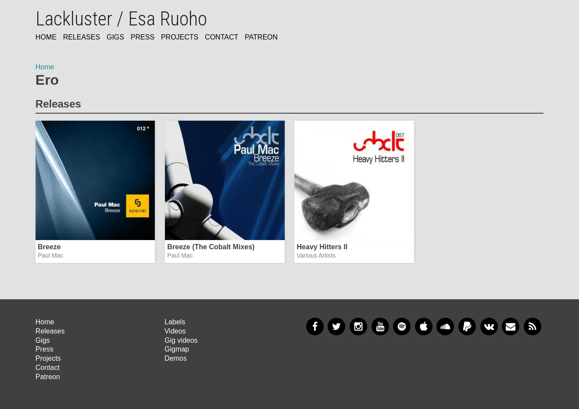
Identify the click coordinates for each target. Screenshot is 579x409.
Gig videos (181, 340)
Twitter (336, 326)
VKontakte (489, 326)
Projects (179, 37)
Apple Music (423, 326)
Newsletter (510, 326)
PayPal (467, 326)
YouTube (380, 326)
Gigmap (176, 349)
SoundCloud (445, 326)
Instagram (358, 326)
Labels (174, 322)
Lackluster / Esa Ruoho (121, 18)
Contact (221, 37)
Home (46, 37)
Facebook (315, 326)
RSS (532, 326)
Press (142, 37)
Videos (175, 331)
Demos (175, 358)
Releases (81, 37)
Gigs (115, 37)
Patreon (261, 37)
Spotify (402, 326)
